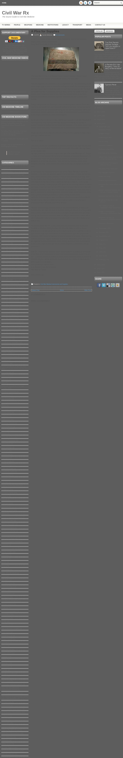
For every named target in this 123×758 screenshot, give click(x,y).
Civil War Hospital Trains (11, 267)
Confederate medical (9, 346)
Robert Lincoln (7, 639)
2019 (99, 108)
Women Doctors (8, 747)
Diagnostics (6, 376)
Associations (6, 194)
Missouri (5, 559)
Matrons (5, 507)
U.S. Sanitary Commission (11, 712)
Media (88, 25)
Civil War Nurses (8, 301)
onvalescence (7, 583)
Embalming (6, 395)
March (101, 256)
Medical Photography (10, 538)
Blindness (5, 208)
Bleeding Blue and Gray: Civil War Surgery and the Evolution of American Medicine (14, 133)
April (101, 252)
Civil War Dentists (8, 257)
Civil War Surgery (8, 315)
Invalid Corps (7, 461)
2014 (99, 123)
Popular (99, 31)
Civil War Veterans (9, 318)
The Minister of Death (107, 173)
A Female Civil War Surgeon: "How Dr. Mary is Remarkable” (113, 66)
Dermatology (6, 372)
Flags (4, 406)
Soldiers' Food (104, 134)
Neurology (5, 569)
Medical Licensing (8, 531)
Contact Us (100, 25)
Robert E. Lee (7, 635)
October (102, 232)
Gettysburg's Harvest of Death (110, 196)
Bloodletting (6, 215)
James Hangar (7, 465)
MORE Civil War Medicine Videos (13, 92)
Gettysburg (6, 419)
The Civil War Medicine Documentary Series (10, 689)
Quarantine (6, 625)
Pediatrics (5, 597)
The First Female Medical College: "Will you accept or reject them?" (112, 45)
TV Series (6, 25)
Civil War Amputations (10, 250)
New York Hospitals (9, 573)
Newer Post (35, 290)
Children (5, 236)
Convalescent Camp (9, 356)
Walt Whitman (7, 737)
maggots (5, 496)
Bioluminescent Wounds (11, 205)
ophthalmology (7, 587)
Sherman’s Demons (106, 223)
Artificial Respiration (9, 191)
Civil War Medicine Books (11, 287)
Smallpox (5, 656)
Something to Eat (105, 137)
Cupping (5, 360)
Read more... (15, 102)
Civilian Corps (7, 335)
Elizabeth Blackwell (9, 392)
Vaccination (6, 723)
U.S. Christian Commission (12, 709)
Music (4, 562)
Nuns (4, 576)
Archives (109, 31)
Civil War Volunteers (9, 329)
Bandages (5, 198)
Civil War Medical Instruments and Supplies (54, 284)
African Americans (8, 180)
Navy (4, 566)
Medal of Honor (7, 510)
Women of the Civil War (10, 751)
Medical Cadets (7, 521)
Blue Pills (5, 219)
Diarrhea (5, 379)
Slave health (6, 653)
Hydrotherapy (7, 447)
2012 (99, 269)
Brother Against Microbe (108, 180)
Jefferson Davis (7, 468)
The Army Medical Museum (12, 684)
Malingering (6, 503)
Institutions (53, 25)
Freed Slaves (7, 413)
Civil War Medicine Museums (12, 290)
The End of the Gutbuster (108, 169)
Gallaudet (5, 416)
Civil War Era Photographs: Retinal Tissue (109, 164)
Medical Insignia (8, 527)
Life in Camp (103, 141)
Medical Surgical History (11, 541)
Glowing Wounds (8, 423)
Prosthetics (6, 615)
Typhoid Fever (110, 84)
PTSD (4, 622)
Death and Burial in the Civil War (14, 367)
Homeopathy (6, 430)
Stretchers (5, 667)
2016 (99, 116)
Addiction (5, 171)
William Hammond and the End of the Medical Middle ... (110, 158)
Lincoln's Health (8, 493)
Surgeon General (8, 674)
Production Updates (9, 611)
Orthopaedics (7, 594)
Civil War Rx (15, 12)
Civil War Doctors (8, 260)
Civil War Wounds (8, 332)
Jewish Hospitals (8, 472)
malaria (4, 500)
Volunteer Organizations (11, 733)
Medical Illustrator (8, 524)
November (103, 228)
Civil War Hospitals (9, 271)
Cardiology (6, 222)
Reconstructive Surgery (10, 628)
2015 (99, 120)
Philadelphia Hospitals (10, 601)
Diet (3, 383)
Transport (77, 25)
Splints (4, 660)
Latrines (5, 479)
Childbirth (5, 233)
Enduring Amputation (106, 149)
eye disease (6, 399)
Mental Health (7, 552)
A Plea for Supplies (45, 31)
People (17, 25)
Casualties (6, 226)
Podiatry (5, 608)
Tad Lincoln (6, 681)
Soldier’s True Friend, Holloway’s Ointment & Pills (110, 212)
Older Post (87, 290)
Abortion (5, 168)
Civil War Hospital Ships (11, 264)
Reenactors (6, 632)
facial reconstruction (9, 402)
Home (4, 3)
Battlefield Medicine (9, 201)
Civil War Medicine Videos (11, 297)
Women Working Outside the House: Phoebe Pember (109, 191)
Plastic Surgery (7, 604)
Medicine (40, 25)
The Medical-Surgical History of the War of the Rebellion (15, 698)
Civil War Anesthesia (9, 253)
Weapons (28, 25)
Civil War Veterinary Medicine (13, 325)
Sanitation (5, 642)
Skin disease (6, 649)
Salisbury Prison (105, 130)
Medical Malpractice (9, 534)
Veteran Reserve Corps (10, 730)
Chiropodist (6, 243)
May (101, 248)
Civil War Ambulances (10, 246)
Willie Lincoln (7, 744)
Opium (4, 590)
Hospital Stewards (8, 440)
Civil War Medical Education (12, 274)
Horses (4, 433)
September (103, 236)
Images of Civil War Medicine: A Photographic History (13, 145)
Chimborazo (6, 239)
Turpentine (6, 706)
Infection (5, 451)
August (102, 240)
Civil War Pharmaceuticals (11, 304)
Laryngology (6, 475)
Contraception (7, 353)
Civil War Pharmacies (10, 308)
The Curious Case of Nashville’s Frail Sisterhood (110, 207)
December (103, 127)
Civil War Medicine (9, 283)
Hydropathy (6, 444)
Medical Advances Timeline (12, 517)
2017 (99, 112)
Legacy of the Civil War (10, 486)
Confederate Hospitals (10, 342)
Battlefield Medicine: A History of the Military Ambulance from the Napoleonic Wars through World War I (14, 124)
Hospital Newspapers (10, 437)
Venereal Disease (8, 726)
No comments (60, 35)
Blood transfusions (9, 212)
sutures (4, 677)
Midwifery (5, 555)
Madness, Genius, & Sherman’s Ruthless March (110, 218)
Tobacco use (6, 702)
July (101, 244)
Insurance (5, 458)
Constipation (6, 349)
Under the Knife (104, 177)
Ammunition (6, 184)
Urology (5, 719)
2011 (99, 272)
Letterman (5, 489)
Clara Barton (6, 339)
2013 (99, 265)
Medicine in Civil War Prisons (13, 548)
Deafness (5, 363)
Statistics (5, 663)
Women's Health (8, 754)
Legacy (65, 25)
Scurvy (4, 646)
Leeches (5, 482)
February (102, 259)
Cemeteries (6, 229)
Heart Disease (7, 426)
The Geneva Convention (11, 693)
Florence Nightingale (9, 409)
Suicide (4, 670)
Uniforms (5, 716)
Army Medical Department (11, 187)
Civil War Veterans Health (11, 322)
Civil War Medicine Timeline (12, 294)
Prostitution (6, 618)
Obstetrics (5, 580)
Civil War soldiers (8, 311)
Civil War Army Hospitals (108, 153)
